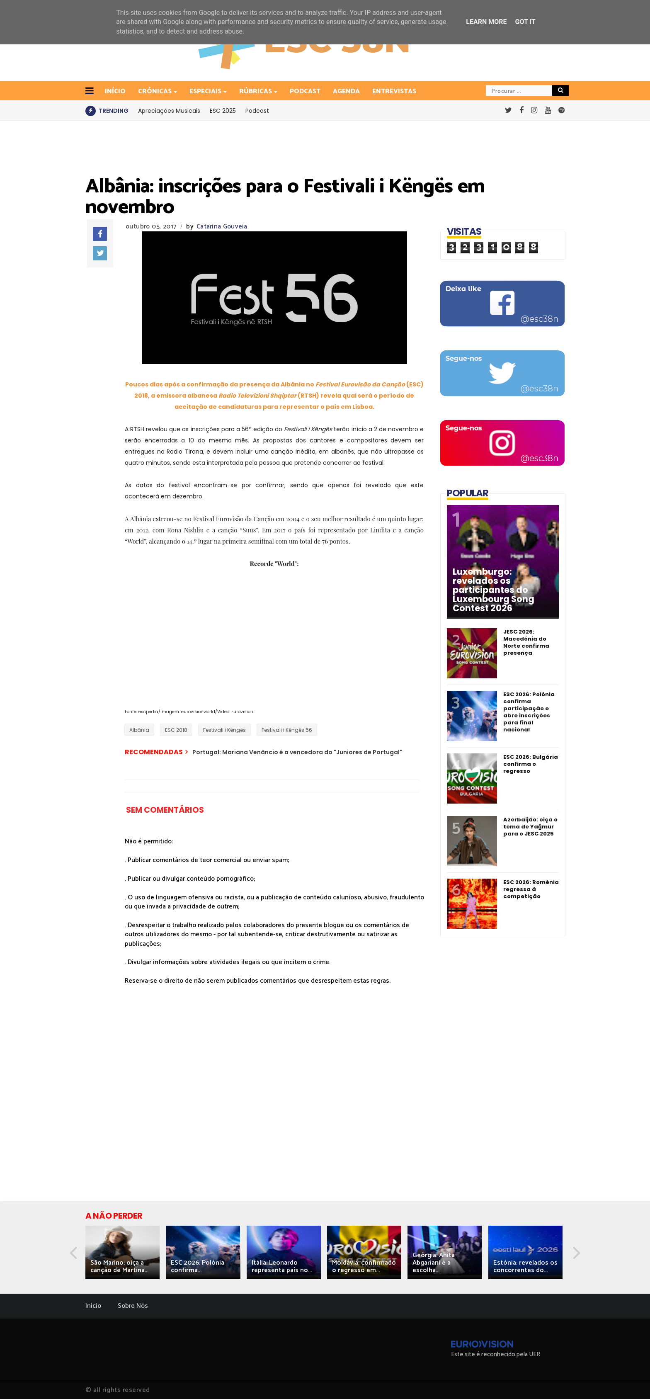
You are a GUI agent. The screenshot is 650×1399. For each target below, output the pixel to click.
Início (93, 1306)
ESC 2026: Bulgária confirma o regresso (530, 764)
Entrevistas (394, 91)
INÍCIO (115, 91)
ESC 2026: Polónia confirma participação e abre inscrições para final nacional (529, 712)
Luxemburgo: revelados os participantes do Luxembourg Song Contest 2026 (493, 590)
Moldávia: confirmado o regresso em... (364, 1266)
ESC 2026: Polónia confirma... (197, 1266)
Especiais (206, 91)
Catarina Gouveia (221, 226)
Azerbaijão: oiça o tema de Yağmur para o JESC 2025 (530, 826)
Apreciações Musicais (169, 111)
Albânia (139, 730)
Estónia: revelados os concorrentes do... (525, 1266)
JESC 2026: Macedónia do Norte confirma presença (526, 642)
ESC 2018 (176, 730)
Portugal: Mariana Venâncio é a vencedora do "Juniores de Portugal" (297, 752)
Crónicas (155, 91)
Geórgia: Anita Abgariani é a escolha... (433, 1263)
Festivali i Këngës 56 (287, 730)
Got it (525, 22)
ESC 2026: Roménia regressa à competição (531, 889)
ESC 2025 (223, 111)
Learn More (486, 22)
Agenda (346, 91)
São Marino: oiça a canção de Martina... (119, 1266)
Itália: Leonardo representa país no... (282, 1266)
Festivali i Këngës (224, 730)
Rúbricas (256, 91)
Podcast (305, 91)
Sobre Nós (133, 1306)
